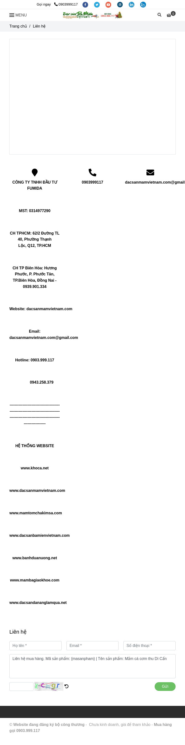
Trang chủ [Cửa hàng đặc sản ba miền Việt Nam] (18, 26)
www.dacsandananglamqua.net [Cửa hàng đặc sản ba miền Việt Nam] (38, 603)
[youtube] (109, 4)
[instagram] (120, 4)
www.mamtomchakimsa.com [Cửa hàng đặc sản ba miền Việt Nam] (35, 513)
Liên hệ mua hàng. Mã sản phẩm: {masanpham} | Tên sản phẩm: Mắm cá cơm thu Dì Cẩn (92, 666)
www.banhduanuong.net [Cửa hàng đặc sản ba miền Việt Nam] (34, 558)
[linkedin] (132, 4)
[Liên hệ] (92, 15)
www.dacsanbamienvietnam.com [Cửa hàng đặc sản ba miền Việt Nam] (39, 535)
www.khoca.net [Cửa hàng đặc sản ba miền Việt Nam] (35, 468)
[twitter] (97, 4)
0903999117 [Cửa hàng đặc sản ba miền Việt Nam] (66, 4)
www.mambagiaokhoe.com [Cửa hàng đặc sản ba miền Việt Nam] (34, 580)
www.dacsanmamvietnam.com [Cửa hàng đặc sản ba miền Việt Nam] (37, 490)
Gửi (165, 686)
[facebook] (86, 4)
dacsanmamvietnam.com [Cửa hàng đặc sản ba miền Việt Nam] (49, 309)
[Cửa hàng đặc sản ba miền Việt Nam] (171, 15)
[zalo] (143, 4)
